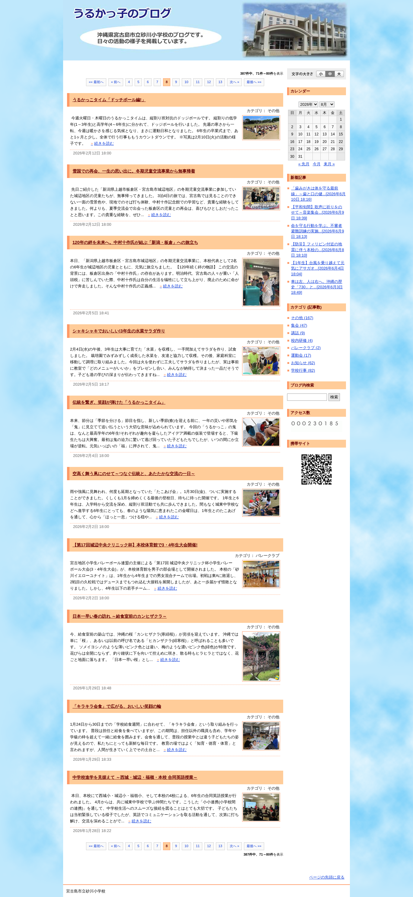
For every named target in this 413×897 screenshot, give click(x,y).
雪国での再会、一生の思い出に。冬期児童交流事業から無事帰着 (133, 171)
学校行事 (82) (303, 370)
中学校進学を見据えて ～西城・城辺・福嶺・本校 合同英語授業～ (134, 777)
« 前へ (115, 82)
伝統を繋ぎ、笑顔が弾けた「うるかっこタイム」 (118, 402)
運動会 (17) (301, 355)
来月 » (329, 164)
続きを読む (102, 143)
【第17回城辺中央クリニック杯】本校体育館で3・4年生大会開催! (134, 544)
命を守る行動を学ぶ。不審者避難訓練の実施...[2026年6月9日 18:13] (317, 231)
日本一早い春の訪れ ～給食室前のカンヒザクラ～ (119, 616)
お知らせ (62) (303, 363)
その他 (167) (302, 318)
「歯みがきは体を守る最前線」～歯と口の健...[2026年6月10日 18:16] (318, 194)
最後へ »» (254, 82)
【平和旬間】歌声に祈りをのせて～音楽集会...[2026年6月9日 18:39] (317, 212)
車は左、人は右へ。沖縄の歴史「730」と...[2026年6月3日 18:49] (317, 287)
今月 (317, 164)
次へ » (234, 82)
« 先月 (303, 164)
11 (198, 82)
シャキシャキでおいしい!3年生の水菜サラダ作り (118, 331)
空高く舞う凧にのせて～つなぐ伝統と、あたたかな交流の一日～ (133, 473)
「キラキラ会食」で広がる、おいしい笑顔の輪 (116, 706)
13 (220, 82)
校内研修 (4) (302, 340)
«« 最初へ (96, 82)
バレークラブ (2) (306, 347)
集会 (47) (299, 325)
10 (186, 82)
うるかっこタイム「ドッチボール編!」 (109, 99)
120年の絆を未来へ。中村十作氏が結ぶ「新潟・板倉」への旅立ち (135, 242)
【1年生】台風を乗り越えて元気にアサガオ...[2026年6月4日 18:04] (317, 268)
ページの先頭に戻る (326, 877)
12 (209, 82)
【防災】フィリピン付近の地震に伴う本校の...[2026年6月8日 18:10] (317, 249)
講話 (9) (298, 333)
